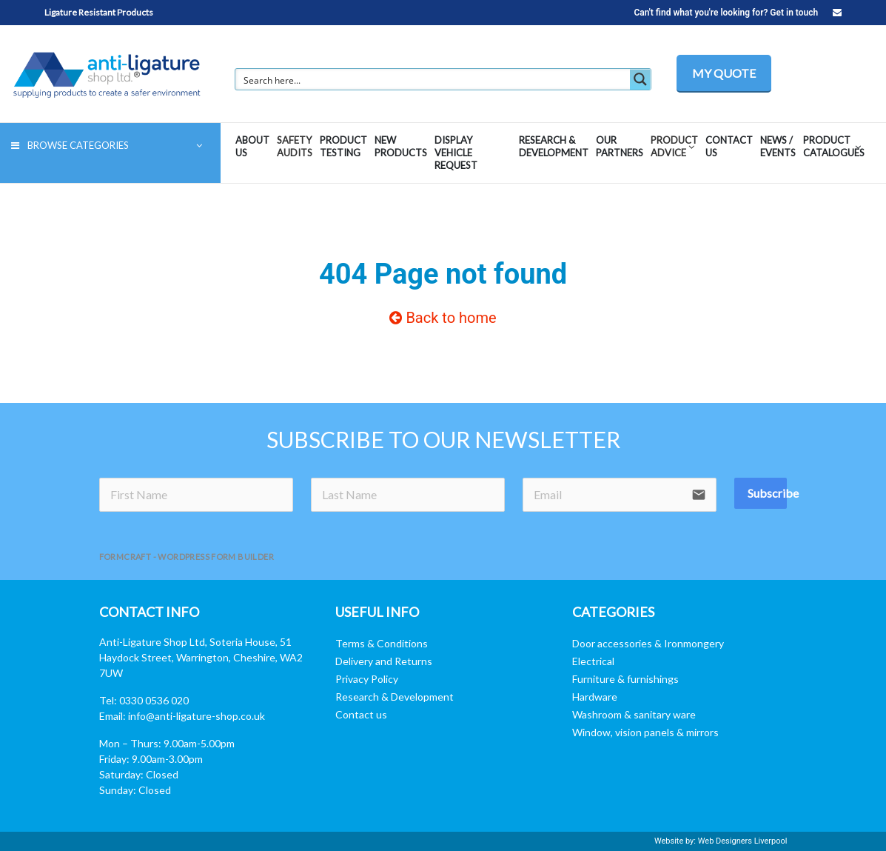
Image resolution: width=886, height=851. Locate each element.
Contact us (361, 714)
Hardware (594, 696)
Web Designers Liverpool (743, 841)
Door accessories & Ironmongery (648, 643)
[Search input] (434, 79)
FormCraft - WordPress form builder (187, 556)
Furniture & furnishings (625, 679)
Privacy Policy (366, 679)
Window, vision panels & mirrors (645, 732)
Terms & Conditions (381, 643)
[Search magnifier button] (640, 79)
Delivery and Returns (383, 661)
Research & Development (394, 696)
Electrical (593, 661)
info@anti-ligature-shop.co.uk (196, 716)
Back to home (442, 318)
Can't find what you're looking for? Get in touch (738, 12)
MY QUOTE (724, 73)
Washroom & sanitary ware (634, 714)
